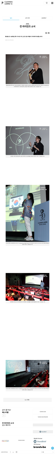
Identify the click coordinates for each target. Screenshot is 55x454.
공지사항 (27, 18)
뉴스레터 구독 (43, 425)
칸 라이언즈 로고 (7, 3)
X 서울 (42, 452)
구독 (47, 3)
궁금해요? (44, 18)
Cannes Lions (43, 411)
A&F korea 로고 (5, 441)
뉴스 (11, 18)
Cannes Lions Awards (43, 417)
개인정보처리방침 (21, 440)
